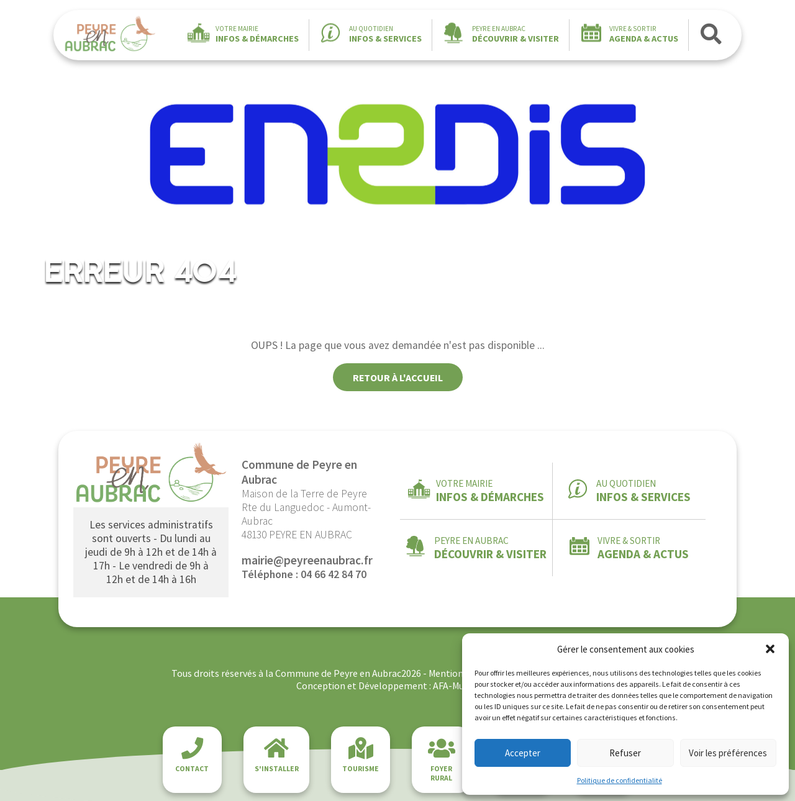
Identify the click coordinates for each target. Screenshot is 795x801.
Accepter (522, 753)
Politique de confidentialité (619, 780)
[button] (770, 649)
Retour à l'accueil (398, 377)
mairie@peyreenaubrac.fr (307, 560)
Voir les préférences (728, 753)
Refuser (625, 753)
